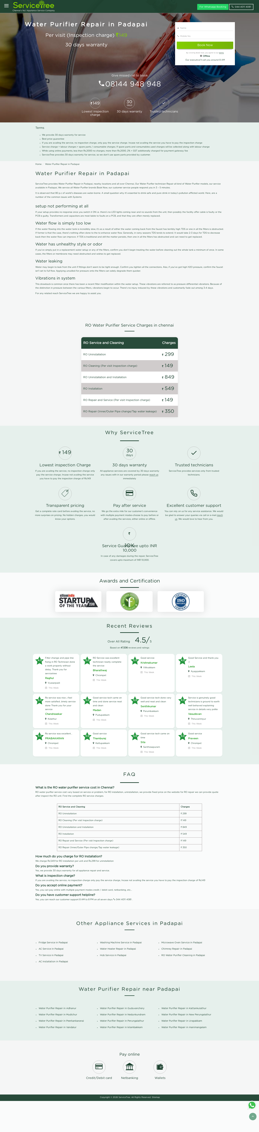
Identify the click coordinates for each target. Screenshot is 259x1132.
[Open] (6, 6)
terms (221, 53)
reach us (153, 506)
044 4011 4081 (123, 931)
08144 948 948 (133, 84)
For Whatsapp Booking (213, 7)
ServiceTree (124, 1129)
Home (38, 164)
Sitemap (156, 1129)
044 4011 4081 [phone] (241, 6)
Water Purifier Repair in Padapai (62, 164)
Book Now (205, 45)
